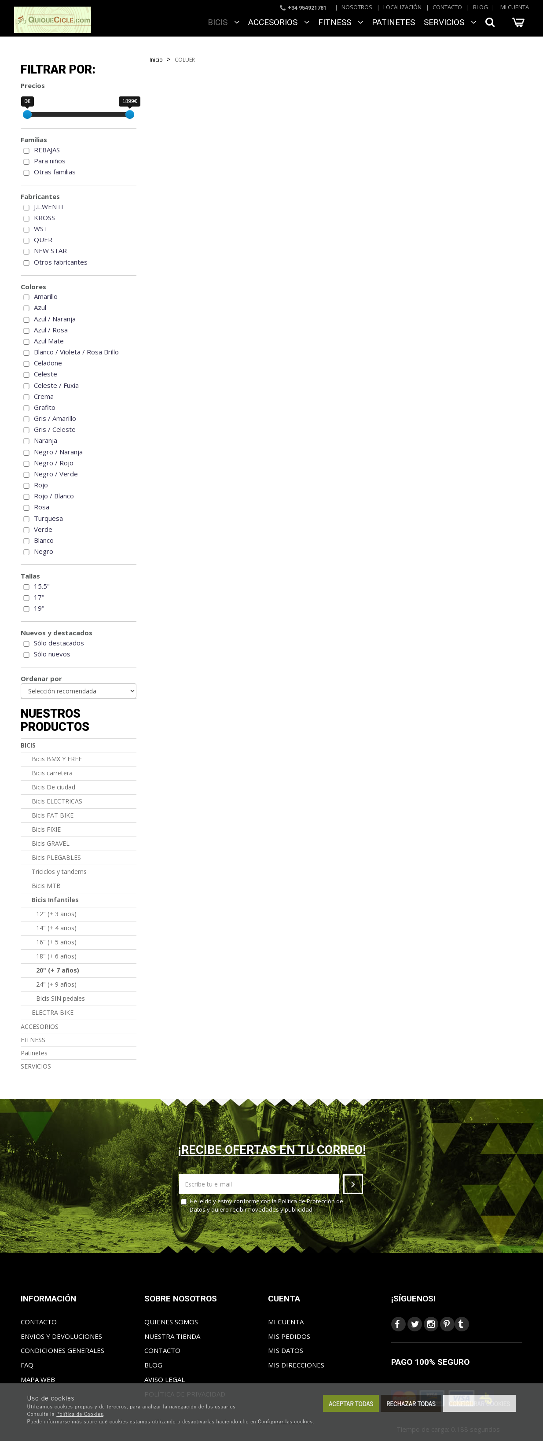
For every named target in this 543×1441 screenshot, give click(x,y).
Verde (43, 529)
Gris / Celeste (55, 429)
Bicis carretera (52, 773)
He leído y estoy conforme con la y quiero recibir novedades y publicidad (262, 1205)
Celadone (48, 362)
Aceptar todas (351, 1403)
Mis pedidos (289, 1336)
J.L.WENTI (48, 206)
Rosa (41, 506)
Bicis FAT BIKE (52, 815)
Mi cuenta (514, 7)
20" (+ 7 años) (57, 970)
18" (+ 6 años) (56, 956)
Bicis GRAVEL (51, 843)
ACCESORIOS (278, 22)
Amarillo (46, 296)
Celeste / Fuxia (56, 385)
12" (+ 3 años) (56, 914)
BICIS (223, 22)
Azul (40, 307)
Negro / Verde (56, 473)
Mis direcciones (296, 1364)
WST (41, 228)
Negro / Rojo (53, 462)
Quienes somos (171, 1321)
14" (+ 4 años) (56, 928)
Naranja (45, 440)
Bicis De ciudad (53, 787)
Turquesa (48, 518)
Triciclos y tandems (59, 871)
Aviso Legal (164, 1379)
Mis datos (285, 1350)
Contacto (447, 7)
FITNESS (340, 22)
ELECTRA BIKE (52, 1012)
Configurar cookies (479, 1403)
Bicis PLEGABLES (56, 857)
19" (39, 608)
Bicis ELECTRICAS (57, 801)
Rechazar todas (411, 1403)
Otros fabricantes (61, 262)
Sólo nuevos (52, 653)
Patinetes (393, 22)
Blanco (44, 540)
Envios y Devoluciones (61, 1336)
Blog (480, 7)
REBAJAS (47, 149)
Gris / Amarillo (55, 418)
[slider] (27, 114)
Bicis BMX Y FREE (57, 759)
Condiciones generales (62, 1350)
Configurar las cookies (285, 1421)
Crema (44, 396)
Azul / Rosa (51, 329)
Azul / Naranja (55, 318)
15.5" (42, 586)
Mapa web (38, 1379)
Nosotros (356, 7)
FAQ (27, 1364)
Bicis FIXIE (46, 829)
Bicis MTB (46, 885)
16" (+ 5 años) (56, 942)
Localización (402, 7)
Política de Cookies (79, 1413)
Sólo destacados (59, 642)
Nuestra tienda (172, 1336)
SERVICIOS (450, 22)
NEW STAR (50, 250)
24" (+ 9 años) (56, 984)
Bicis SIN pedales (60, 998)
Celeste (45, 373)
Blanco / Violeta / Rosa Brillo (76, 351)
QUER (43, 239)
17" (39, 597)
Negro (43, 551)
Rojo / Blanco (54, 495)
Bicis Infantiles (55, 900)
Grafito (44, 407)
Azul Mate (49, 340)
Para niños (50, 160)
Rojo (41, 484)
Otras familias (55, 171)
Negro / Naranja (58, 451)
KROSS (44, 217)
